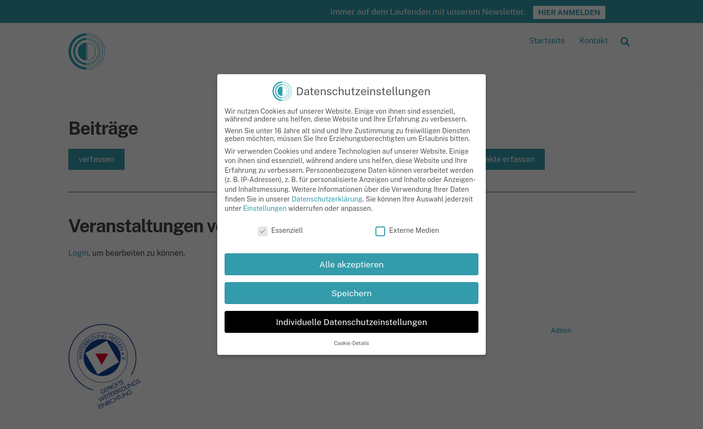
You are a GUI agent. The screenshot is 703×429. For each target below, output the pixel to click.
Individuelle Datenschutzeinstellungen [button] (351, 331)
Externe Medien (407, 240)
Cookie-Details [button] (351, 352)
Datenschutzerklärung (326, 208)
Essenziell (280, 240)
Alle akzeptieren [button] (351, 273)
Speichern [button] (351, 302)
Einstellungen (265, 218)
